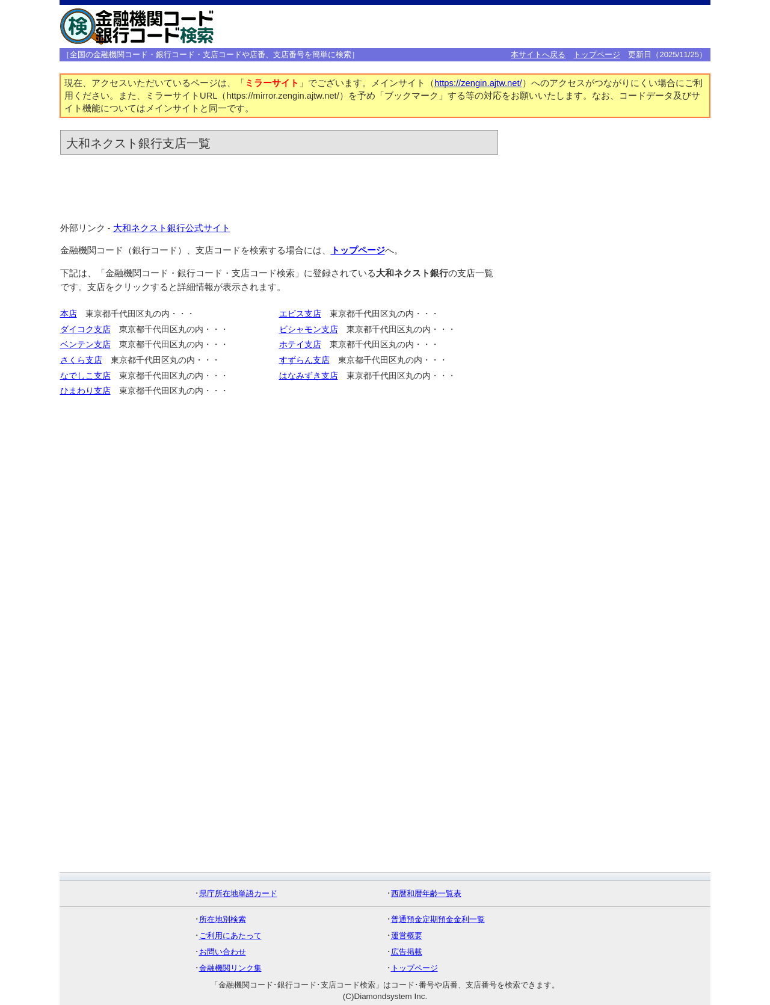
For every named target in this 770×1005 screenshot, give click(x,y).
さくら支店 (81, 360)
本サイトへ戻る (538, 54)
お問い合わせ (222, 951)
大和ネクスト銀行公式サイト (171, 228)
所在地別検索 (222, 919)
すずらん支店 (304, 360)
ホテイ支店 (300, 344)
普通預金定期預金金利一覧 (438, 919)
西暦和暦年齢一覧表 (426, 893)
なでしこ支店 (85, 375)
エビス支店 (300, 313)
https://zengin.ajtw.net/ (478, 83)
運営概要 (406, 935)
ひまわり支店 (85, 390)
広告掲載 (406, 951)
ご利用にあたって (230, 935)
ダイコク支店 (85, 329)
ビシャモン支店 (308, 329)
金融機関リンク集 (230, 968)
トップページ (596, 54)
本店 (68, 313)
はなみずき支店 (308, 375)
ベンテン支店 (85, 344)
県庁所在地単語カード (238, 893)
